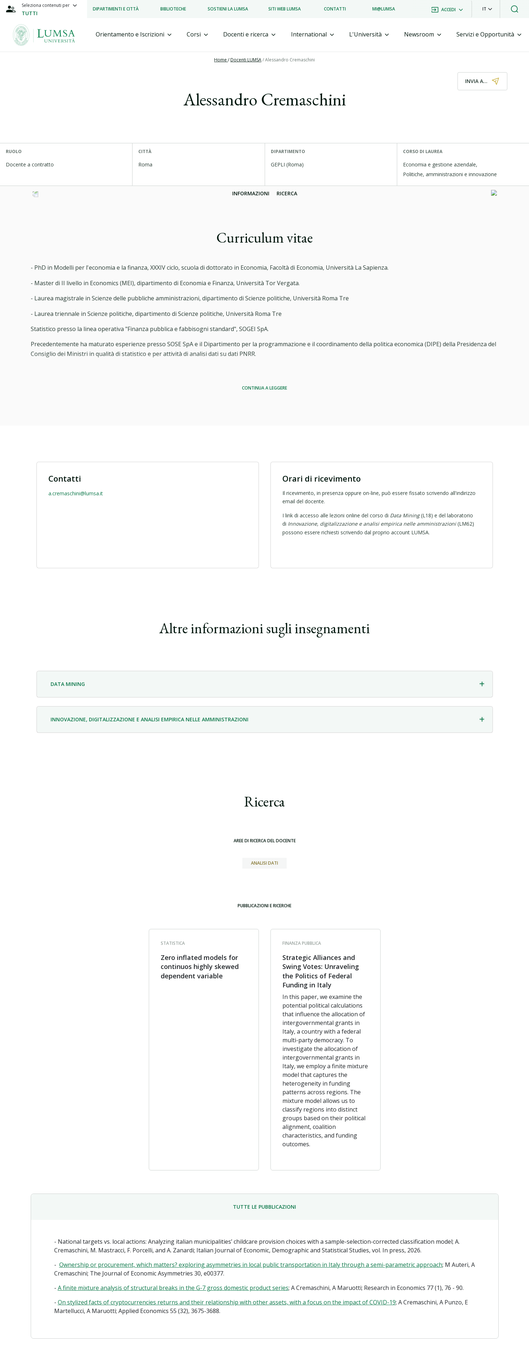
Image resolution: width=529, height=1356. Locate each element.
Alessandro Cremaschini (290, 60)
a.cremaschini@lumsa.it (75, 493)
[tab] (133, 34)
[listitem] (115, 9)
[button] (487, 9)
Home (221, 60)
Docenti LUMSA (245, 60)
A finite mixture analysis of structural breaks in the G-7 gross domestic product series (173, 1288)
